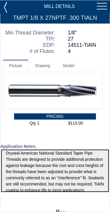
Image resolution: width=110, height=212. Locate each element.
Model (68, 65)
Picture (15, 65)
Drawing (42, 65)
